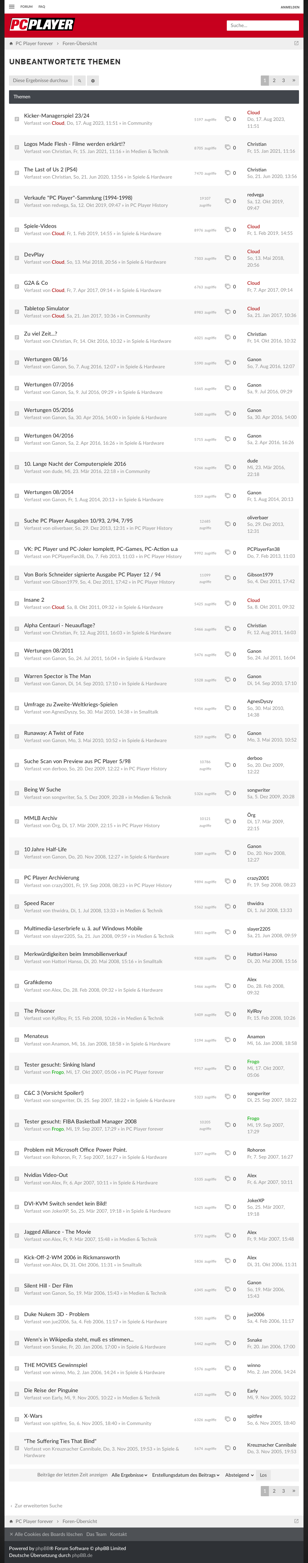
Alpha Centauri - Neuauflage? (59, 625)
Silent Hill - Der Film (48, 1286)
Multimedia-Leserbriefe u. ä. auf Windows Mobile (83, 929)
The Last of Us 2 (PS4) (50, 170)
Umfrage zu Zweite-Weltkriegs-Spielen (71, 705)
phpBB (42, 1548)
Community (140, 123)
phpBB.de (82, 1555)
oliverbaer (62, 528)
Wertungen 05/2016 (48, 410)
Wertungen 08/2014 (48, 492)
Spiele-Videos (40, 226)
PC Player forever (145, 1072)
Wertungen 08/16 (45, 359)
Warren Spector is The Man (57, 676)
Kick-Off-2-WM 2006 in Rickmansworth (72, 1258)
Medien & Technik (149, 151)
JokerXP (60, 1211)
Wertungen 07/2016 (48, 385)
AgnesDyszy (64, 712)
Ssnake (59, 1347)
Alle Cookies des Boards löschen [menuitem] (46, 1534)
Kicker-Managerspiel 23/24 (56, 116)
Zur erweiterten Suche (35, 1505)
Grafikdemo (38, 982)
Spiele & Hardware (152, 177)
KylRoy (59, 1018)
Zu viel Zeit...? (40, 334)
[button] (294, 80)
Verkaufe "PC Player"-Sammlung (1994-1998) (78, 198)
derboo (59, 768)
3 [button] (283, 80)
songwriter (63, 797)
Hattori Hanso (67, 961)
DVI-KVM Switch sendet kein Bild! (65, 1204)
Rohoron (61, 1157)
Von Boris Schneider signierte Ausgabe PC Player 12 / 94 (92, 575)
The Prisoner (39, 1011)
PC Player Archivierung (51, 878)
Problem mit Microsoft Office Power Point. (75, 1150)
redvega (60, 205)
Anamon (60, 1044)
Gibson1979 (65, 582)
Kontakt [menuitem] (118, 1534)
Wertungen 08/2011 (48, 651)
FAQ (41, 6)
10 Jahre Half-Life (45, 849)
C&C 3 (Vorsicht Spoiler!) (54, 1093)
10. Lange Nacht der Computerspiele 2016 (75, 464)
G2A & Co (36, 283)
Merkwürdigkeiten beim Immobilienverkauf (75, 954)
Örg (56, 825)
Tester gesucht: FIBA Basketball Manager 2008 (80, 1122)
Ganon (59, 366)
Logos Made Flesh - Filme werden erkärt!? (74, 144)
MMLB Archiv (40, 818)
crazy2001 (63, 885)
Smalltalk (148, 712)
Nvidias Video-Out (46, 1175)
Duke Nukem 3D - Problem (56, 1314)
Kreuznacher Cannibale (76, 1449)
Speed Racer (39, 903)
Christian (61, 151)
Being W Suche (42, 790)
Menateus (36, 1036)
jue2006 (60, 1321)
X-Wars (33, 1416)
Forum (26, 6)
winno (58, 1372)
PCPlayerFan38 (68, 556)
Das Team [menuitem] (96, 1534)
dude (57, 471)
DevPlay (34, 255)
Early (57, 1398)
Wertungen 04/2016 (48, 436)
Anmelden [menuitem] (290, 7)
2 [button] (274, 80)
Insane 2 (34, 600)
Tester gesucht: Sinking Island (59, 1065)
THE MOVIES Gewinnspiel (55, 1365)
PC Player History (149, 205)
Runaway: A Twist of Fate (54, 733)
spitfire (59, 1423)
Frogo (58, 1072)
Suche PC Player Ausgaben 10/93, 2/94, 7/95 (78, 521)
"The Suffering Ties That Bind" (60, 1441)
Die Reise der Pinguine (51, 1390)
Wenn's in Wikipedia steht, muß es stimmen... (79, 1340)
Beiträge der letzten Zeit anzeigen (92, 1475)
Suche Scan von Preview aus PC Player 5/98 (77, 761)
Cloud (58, 123)
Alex (56, 990)
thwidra (60, 910)
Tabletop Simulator (46, 309)
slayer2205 (63, 936)
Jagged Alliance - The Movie (57, 1232)
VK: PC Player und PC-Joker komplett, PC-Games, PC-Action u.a (101, 549)
